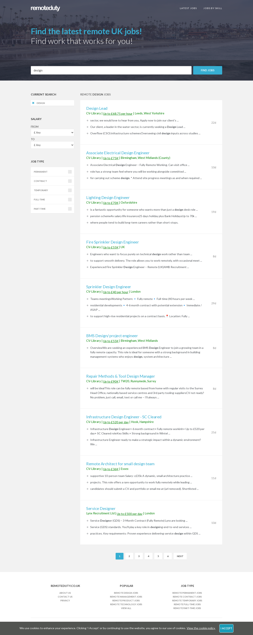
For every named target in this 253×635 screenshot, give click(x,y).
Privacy (65, 600)
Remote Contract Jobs (187, 596)
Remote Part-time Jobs (187, 608)
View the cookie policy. (201, 628)
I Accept (226, 628)
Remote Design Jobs (126, 592)
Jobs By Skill (212, 8)
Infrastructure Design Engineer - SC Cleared (124, 416)
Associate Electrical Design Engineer (117, 152)
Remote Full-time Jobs (187, 604)
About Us (65, 592)
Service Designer (100, 508)
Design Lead (97, 108)
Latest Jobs (188, 8)
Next (180, 556)
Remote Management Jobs (126, 596)
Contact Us (65, 596)
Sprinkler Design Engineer (108, 286)
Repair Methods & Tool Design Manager (120, 376)
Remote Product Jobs (126, 600)
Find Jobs (208, 70)
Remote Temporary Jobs (187, 600)
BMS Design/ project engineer (112, 335)
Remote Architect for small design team (120, 463)
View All (126, 608)
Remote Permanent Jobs (187, 592)
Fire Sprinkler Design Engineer (112, 241)
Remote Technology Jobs (126, 604)
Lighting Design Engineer (108, 197)
